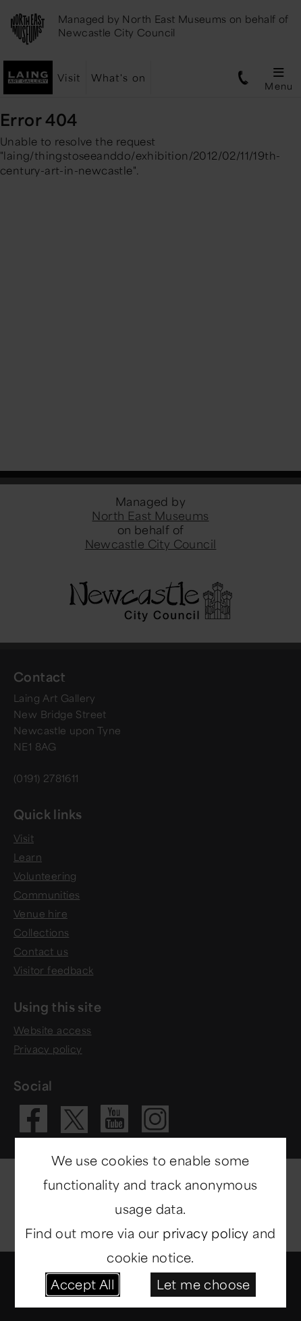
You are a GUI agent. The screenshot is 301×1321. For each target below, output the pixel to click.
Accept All (82, 1284)
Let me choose (203, 1284)
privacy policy (206, 1233)
